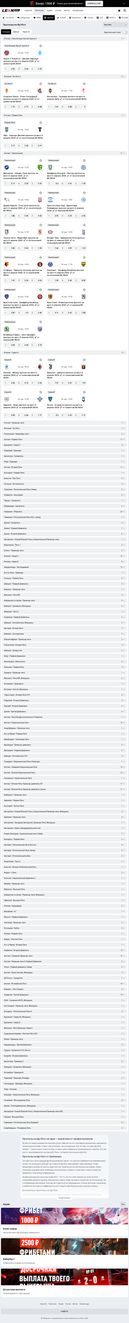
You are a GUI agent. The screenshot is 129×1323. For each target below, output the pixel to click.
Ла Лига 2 (8, 84)
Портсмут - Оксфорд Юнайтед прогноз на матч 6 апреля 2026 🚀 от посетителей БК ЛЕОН (65, 272)
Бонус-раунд (10, 1228)
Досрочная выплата (14, 1289)
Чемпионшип (9, 160)
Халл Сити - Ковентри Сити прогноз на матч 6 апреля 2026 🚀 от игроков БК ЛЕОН (65, 305)
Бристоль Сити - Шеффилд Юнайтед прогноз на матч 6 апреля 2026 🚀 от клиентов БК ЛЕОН (21, 305)
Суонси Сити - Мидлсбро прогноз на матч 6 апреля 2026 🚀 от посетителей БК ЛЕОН (22, 240)
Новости (28, 10)
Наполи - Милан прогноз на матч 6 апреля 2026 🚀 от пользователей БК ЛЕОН (21, 375)
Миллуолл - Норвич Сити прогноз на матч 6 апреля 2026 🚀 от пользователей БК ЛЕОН (20, 175)
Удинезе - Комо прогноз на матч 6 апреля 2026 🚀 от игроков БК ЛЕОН (20, 406)
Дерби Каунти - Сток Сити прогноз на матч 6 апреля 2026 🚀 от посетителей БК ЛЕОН (22, 208)
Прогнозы (39, 10)
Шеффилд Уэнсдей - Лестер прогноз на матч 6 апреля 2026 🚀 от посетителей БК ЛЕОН (66, 175)
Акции (49, 10)
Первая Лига (9, 123)
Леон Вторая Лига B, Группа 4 (16, 46)
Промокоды (78, 10)
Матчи (67, 10)
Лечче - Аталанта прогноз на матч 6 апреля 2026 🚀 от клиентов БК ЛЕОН (65, 406)
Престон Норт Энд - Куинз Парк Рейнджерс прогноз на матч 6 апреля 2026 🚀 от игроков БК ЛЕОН (65, 208)
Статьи (58, 10)
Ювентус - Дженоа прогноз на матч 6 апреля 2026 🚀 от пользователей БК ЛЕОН (65, 375)
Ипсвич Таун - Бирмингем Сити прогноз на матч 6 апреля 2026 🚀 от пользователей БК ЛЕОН (66, 240)
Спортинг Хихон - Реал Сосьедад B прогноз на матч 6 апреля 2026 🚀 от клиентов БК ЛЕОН (21, 99)
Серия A (7, 360)
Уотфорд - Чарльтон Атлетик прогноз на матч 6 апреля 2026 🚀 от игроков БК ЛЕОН (22, 272)
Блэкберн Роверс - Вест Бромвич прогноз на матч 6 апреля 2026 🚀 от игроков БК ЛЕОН (21, 337)
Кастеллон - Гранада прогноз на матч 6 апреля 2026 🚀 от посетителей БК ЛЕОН (66, 97)
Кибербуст (9, 1259)
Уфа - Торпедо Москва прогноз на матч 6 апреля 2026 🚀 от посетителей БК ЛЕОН (23, 136)
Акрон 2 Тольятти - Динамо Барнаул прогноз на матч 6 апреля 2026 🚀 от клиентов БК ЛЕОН (21, 61)
